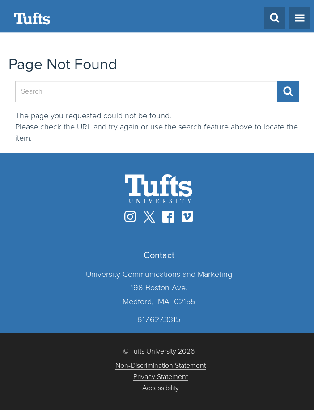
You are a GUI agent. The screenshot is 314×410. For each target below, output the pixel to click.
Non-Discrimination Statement (160, 366)
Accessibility (160, 388)
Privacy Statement (160, 377)
